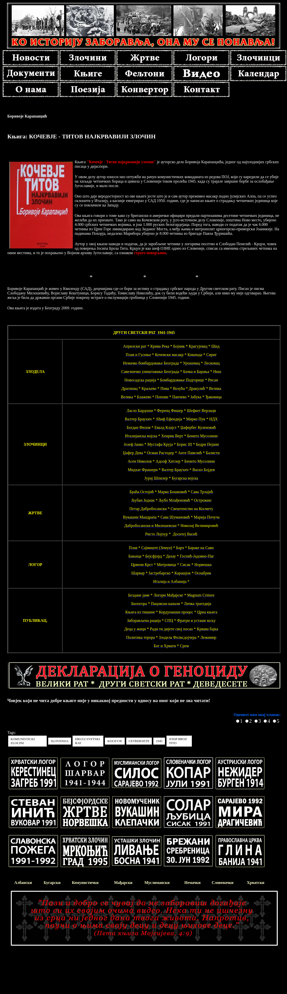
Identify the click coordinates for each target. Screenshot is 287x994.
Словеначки (223, 882)
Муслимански (156, 882)
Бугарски (52, 882)
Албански (23, 882)
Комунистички (85, 882)
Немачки (192, 882)
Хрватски (255, 882)
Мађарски (123, 882)
